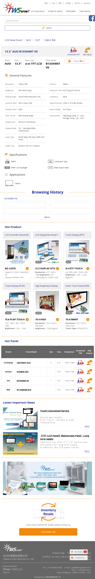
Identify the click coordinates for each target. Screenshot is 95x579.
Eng (53, 3)
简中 (60, 3)
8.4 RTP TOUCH (74, 268)
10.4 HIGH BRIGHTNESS (42, 319)
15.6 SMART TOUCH (72, 319)
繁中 (46, 3)
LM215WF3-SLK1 (24, 362)
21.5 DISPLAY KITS (45, 268)
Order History (84, 11)
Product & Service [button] (55, 11)
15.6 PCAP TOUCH (15, 319)
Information (71, 11)
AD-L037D (10, 268)
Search (49, 28)
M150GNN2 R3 (23, 381)
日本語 (68, 3)
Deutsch (86, 3)
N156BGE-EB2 (22, 371)
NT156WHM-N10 (24, 390)
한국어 (77, 3)
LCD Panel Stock (37, 11)
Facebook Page (58, 553)
